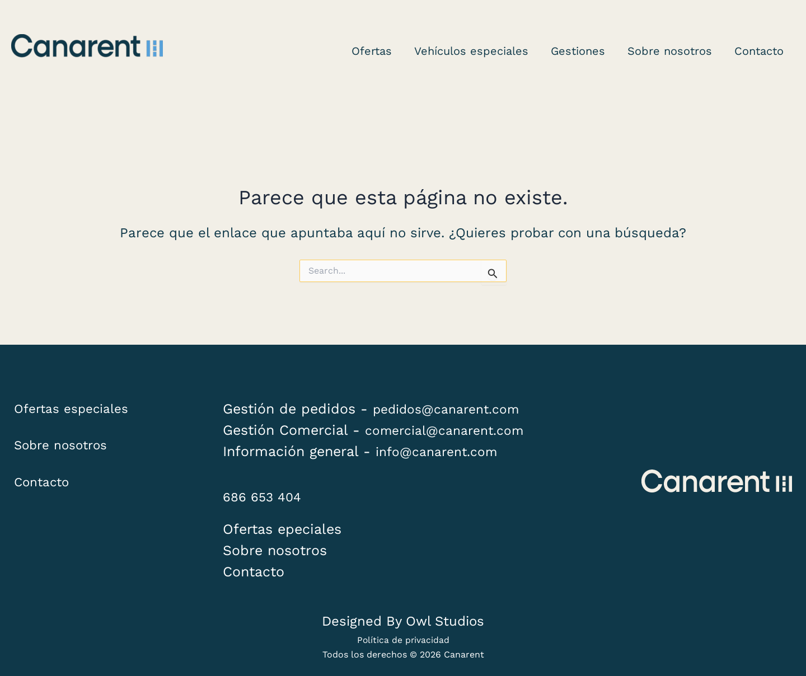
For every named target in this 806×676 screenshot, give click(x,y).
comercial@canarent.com (451, 430)
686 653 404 (266, 497)
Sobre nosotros (66, 452)
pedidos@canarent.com (453, 409)
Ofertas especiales (77, 410)
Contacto (45, 495)
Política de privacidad (403, 640)
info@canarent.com (442, 451)
